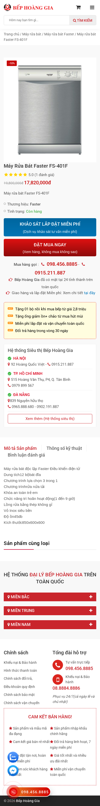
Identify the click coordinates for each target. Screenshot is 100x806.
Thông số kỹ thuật (64, 448)
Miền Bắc (50, 597)
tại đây (89, 293)
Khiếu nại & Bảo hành (20, 663)
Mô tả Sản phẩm (20, 448)
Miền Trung (50, 610)
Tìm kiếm (82, 20)
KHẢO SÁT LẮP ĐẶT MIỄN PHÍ (50, 227)
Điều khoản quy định (19, 687)
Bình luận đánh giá (26, 455)
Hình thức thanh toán (20, 670)
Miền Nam (50, 624)
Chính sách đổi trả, (18, 678)
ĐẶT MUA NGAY (50, 248)
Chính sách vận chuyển (22, 703)
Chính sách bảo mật (19, 695)
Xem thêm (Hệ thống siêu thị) (50, 418)
